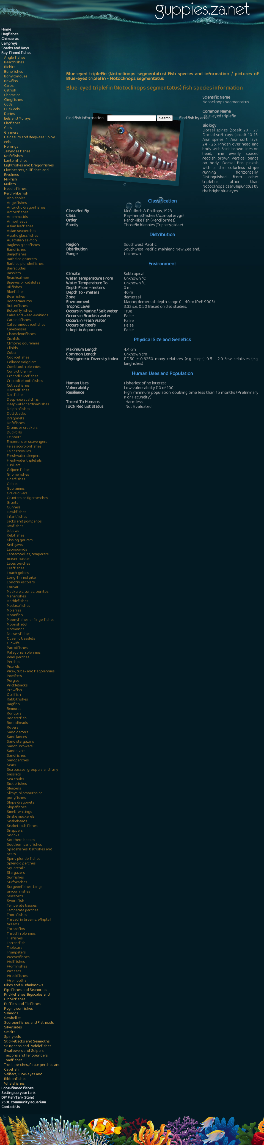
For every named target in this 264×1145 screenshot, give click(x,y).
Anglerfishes (15, 58)
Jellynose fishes (17, 152)
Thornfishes (17, 915)
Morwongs (15, 630)
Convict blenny (19, 372)
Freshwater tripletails (24, 461)
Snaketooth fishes (22, 826)
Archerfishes (18, 213)
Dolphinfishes (18, 409)
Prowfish (14, 690)
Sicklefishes (17, 784)
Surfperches (17, 883)
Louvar (12, 587)
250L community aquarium (23, 1103)
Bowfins (11, 81)
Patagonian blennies (24, 653)
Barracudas (16, 269)
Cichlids (13, 339)
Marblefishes (17, 601)
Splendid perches (21, 864)
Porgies (13, 681)
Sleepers (14, 789)
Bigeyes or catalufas (23, 283)
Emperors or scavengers (27, 442)
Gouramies (16, 489)
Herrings (11, 147)
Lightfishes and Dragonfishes (29, 166)
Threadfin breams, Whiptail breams (29, 922)
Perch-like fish (16, 194)
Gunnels (14, 508)
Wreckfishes (17, 976)
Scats (11, 765)
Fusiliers (14, 466)
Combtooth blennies (24, 367)
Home (6, 30)
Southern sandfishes (24, 845)
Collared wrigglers (22, 363)
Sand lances (17, 737)
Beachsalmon (18, 278)
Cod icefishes (18, 358)
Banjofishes (17, 255)
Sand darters (17, 733)
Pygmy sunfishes (18, 1009)
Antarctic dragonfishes (26, 208)
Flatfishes (12, 124)
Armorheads (17, 222)
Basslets (14, 274)
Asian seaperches (21, 231)
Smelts (9, 1032)
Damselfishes (18, 391)
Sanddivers (16, 751)
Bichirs (9, 67)
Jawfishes (15, 526)
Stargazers (16, 873)
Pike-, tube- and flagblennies (31, 672)
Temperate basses (22, 906)
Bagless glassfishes (23, 245)
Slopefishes (17, 808)
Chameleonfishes (21, 334)
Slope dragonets (20, 803)
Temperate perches (22, 911)
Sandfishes (16, 756)
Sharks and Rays (15, 49)
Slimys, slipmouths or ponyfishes (24, 796)
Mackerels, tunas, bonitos (28, 592)
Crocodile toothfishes (25, 381)
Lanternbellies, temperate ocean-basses (28, 557)
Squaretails (16, 868)
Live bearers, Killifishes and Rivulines (26, 172)
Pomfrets (14, 676)
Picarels (13, 667)
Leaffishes (15, 569)
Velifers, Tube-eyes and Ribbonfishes (23, 1077)
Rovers (12, 728)
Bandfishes (16, 250)
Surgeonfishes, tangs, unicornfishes (25, 889)
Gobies (12, 484)
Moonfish (15, 615)
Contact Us (10, 1107)
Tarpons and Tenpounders (26, 1056)
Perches (13, 662)
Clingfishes (13, 100)
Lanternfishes (16, 161)
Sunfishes (15, 878)
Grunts (12, 503)
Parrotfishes (17, 648)
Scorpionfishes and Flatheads (29, 1023)
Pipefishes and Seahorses (25, 990)
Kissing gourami (20, 541)
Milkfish (10, 180)
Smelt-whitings (19, 812)
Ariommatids (17, 217)
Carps (9, 86)
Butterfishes (17, 306)
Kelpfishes (15, 536)
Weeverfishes (18, 957)
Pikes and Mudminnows (23, 986)
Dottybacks (16, 414)
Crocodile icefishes (22, 377)
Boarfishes (16, 297)
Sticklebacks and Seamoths (27, 1042)
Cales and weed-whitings (27, 316)
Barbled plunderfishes (25, 264)
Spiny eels (12, 1037)
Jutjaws (13, 531)
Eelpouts (14, 437)
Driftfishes (16, 423)
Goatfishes (16, 480)
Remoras (14, 709)
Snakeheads (17, 822)
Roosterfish (17, 719)
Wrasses (14, 972)
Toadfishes (13, 1061)
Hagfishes (9, 35)
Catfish (10, 91)
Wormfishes (17, 967)
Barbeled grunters (22, 259)
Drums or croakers (22, 428)
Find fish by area (193, 118)
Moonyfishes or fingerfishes (30, 620)
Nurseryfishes (19, 634)
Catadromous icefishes (26, 325)
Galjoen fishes (19, 470)
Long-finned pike (21, 578)
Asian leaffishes (20, 227)
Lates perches (18, 564)
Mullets (10, 184)
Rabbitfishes (17, 700)
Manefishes (16, 597)
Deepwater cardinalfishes (28, 405)
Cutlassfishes (18, 386)
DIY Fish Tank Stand (17, 1098)
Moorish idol (17, 625)
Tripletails (15, 948)
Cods (8, 105)
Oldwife (13, 644)
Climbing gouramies (23, 344)
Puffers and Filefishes (22, 1004)
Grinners (11, 133)
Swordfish (15, 901)
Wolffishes (16, 962)
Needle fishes (15, 189)
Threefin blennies (21, 934)
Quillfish (14, 695)
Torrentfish (16, 943)
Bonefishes (13, 72)
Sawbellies (12, 1018)
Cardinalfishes (19, 320)
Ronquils (14, 714)
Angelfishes (17, 203)
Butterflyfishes (19, 311)
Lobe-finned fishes (17, 1089)
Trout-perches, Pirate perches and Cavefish (32, 1067)
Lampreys (9, 44)
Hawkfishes (16, 512)
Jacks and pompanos (24, 522)
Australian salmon (22, 241)
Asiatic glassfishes (22, 236)
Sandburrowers (20, 747)
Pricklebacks (17, 686)
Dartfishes (15, 395)
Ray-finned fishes (16, 53)
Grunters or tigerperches (27, 498)
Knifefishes (13, 156)
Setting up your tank (18, 1093)
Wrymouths (16, 981)
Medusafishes (18, 606)
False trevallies (19, 452)
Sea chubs (15, 779)
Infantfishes (17, 517)
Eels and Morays (17, 119)
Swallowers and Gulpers (24, 1051)
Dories (9, 114)
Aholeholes (16, 199)
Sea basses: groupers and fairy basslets (32, 772)
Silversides (13, 1028)
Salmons (11, 1014)
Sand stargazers (20, 742)
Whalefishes (14, 1084)
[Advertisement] (138, 70)
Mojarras (14, 611)
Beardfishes (14, 63)
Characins (12, 95)
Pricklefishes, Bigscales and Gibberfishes (27, 997)
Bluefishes (15, 292)
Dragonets (15, 419)
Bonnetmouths (19, 302)
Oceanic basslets (21, 639)
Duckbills (14, 433)
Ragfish (13, 704)
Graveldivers (17, 494)
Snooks (13, 836)
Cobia (11, 353)
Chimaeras (10, 39)
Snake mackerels (21, 817)
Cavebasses (17, 330)
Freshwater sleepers (23, 456)
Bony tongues (16, 77)
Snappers (15, 831)
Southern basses (21, 840)
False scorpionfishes (24, 447)
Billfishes (14, 288)
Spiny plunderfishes (23, 859)
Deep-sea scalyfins (23, 400)
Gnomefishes (18, 475)
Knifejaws (15, 545)
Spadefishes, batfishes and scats (29, 852)
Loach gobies (18, 573)
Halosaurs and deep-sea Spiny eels (29, 140)
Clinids (12, 348)
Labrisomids (17, 550)
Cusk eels (12, 110)
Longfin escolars (21, 583)
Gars (8, 128)
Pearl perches (18, 658)
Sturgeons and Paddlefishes (27, 1046)
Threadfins (16, 929)
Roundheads (17, 723)
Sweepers (15, 897)
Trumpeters (16, 953)
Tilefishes (15, 939)
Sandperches (18, 761)
